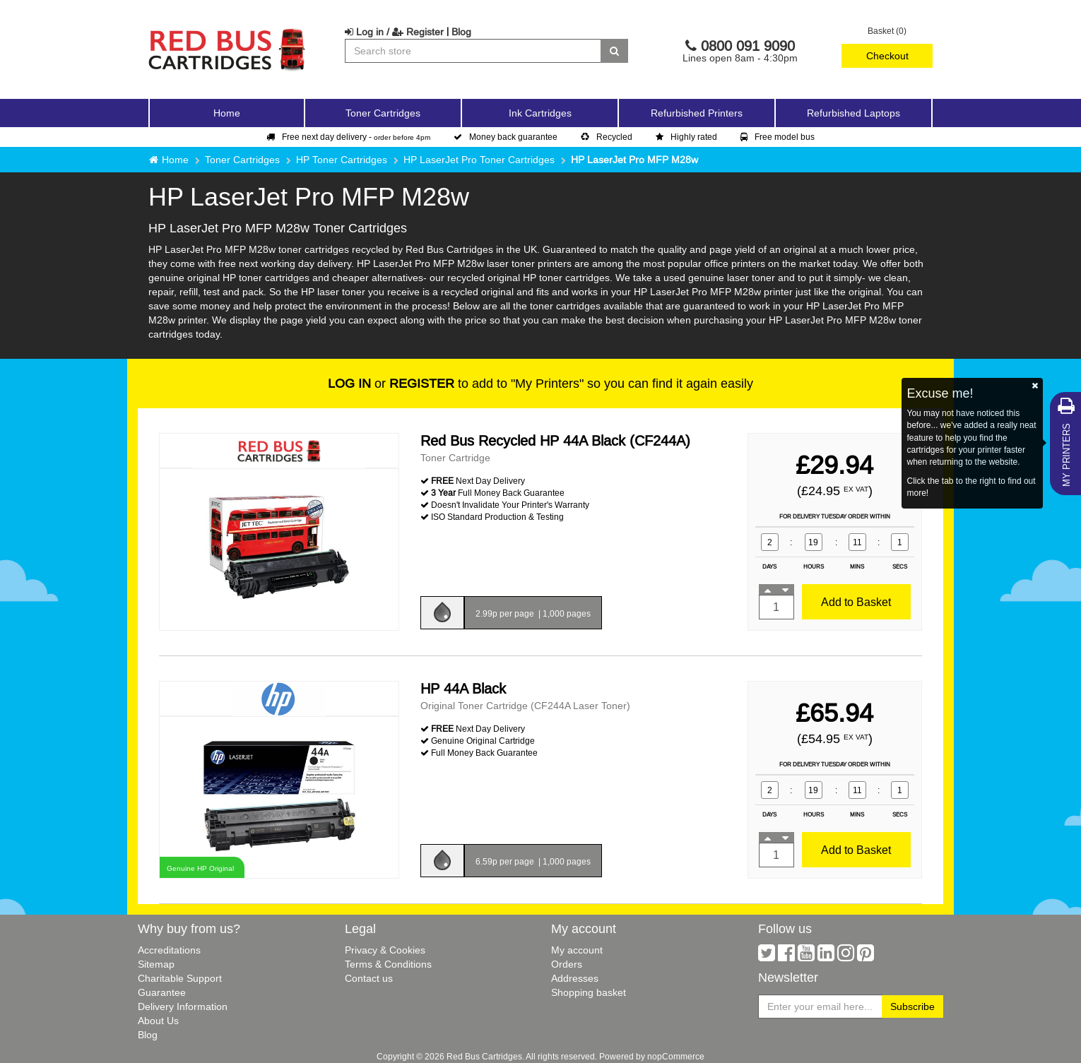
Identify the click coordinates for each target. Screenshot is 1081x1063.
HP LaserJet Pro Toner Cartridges (479, 159)
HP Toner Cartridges (341, 159)
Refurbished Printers (697, 113)
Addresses (574, 978)
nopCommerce (675, 1056)
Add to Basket (856, 601)
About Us (158, 1020)
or (391, 383)
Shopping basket (588, 992)
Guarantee (162, 992)
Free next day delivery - (348, 136)
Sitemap (156, 964)
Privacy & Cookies (385, 950)
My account (577, 950)
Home (226, 113)
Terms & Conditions (388, 964)
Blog (461, 31)
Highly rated (686, 136)
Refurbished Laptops (853, 113)
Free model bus (777, 136)
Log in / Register (394, 31)
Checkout (887, 55)
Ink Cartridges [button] (540, 113)
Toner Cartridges (242, 159)
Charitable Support (180, 978)
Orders (566, 964)
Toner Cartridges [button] (382, 113)
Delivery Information (183, 1006)
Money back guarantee (505, 136)
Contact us (369, 978)
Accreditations (169, 950)
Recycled (606, 136)
